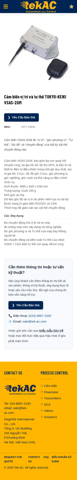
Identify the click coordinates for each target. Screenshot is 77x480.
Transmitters (51, 398)
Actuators (49, 417)
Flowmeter (50, 392)
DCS (46, 404)
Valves (47, 410)
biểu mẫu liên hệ (51, 330)
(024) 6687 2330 (40, 315)
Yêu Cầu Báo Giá (21, 117)
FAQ (46, 457)
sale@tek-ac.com (34, 321)
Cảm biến (49, 386)
